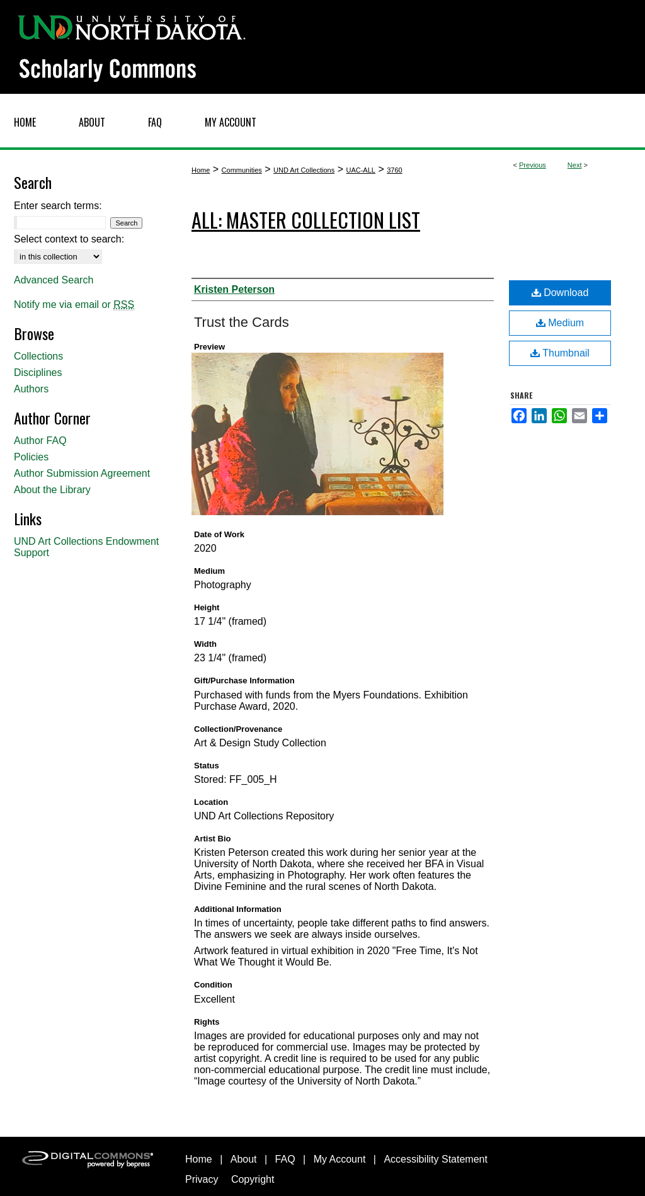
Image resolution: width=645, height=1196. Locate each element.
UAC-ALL (360, 170)
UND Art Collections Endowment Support (86, 547)
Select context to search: (69, 239)
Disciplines (38, 372)
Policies (31, 457)
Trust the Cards (241, 322)
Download (560, 292)
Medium (560, 322)
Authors (31, 389)
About (244, 1159)
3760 (394, 170)
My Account (340, 1159)
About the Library (52, 489)
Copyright (252, 1179)
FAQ (285, 1159)
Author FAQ (40, 440)
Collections (38, 356)
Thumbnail (560, 353)
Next (575, 165)
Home (200, 170)
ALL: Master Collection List (305, 219)
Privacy (201, 1179)
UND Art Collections (303, 170)
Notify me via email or (74, 304)
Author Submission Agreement (82, 473)
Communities (242, 170)
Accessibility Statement (436, 1159)
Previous (532, 165)
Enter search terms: (58, 205)
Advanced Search (53, 280)
